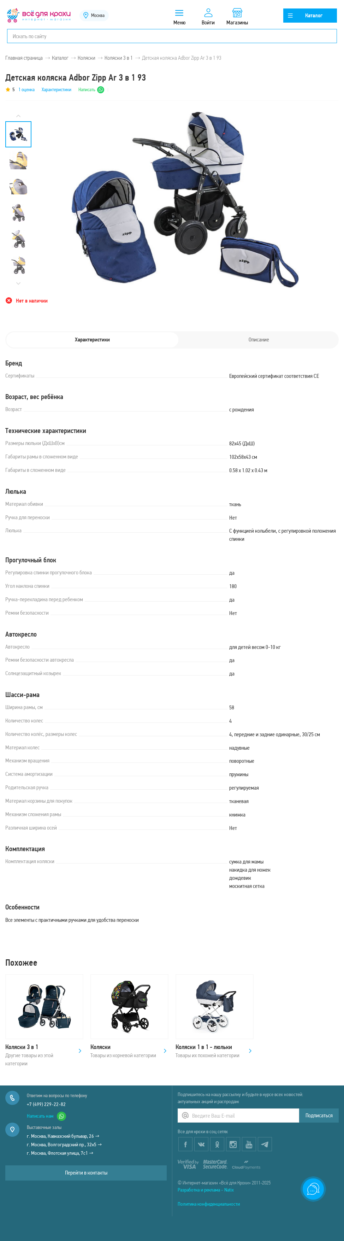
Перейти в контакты (86, 1172)
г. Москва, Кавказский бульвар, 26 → (63, 1136)
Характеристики (56, 90)
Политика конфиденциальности (209, 1204)
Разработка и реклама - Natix (206, 1190)
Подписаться (319, 1115)
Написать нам (46, 1116)
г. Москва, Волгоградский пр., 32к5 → (64, 1144)
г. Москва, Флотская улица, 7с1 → (60, 1153)
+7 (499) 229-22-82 (46, 1104)
